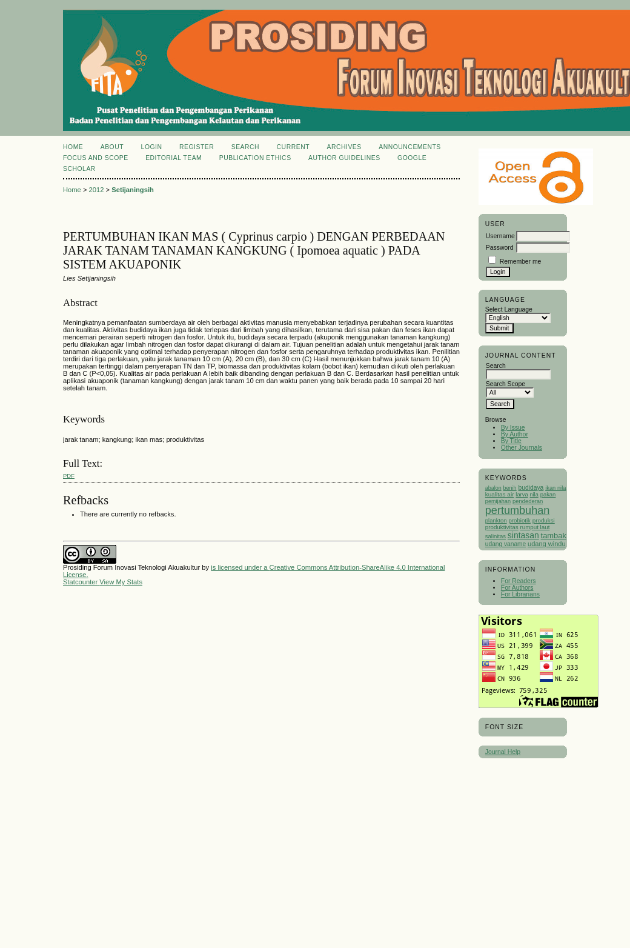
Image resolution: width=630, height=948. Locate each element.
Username (500, 236)
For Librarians (520, 594)
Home (73, 147)
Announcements (410, 147)
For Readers (518, 581)
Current (293, 147)
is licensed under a (240, 567)
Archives (344, 147)
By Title (511, 441)
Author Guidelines (344, 158)
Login (151, 147)
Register (196, 147)
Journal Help (502, 752)
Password (500, 247)
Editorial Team (173, 158)
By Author (514, 434)
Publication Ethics (255, 158)
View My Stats (120, 582)
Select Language (508, 309)
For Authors (517, 587)
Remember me (521, 261)
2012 (96, 189)
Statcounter (80, 582)
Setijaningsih (132, 189)
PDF (69, 475)
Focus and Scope (95, 158)
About (112, 147)
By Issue (513, 427)
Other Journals (521, 447)
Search (245, 147)
